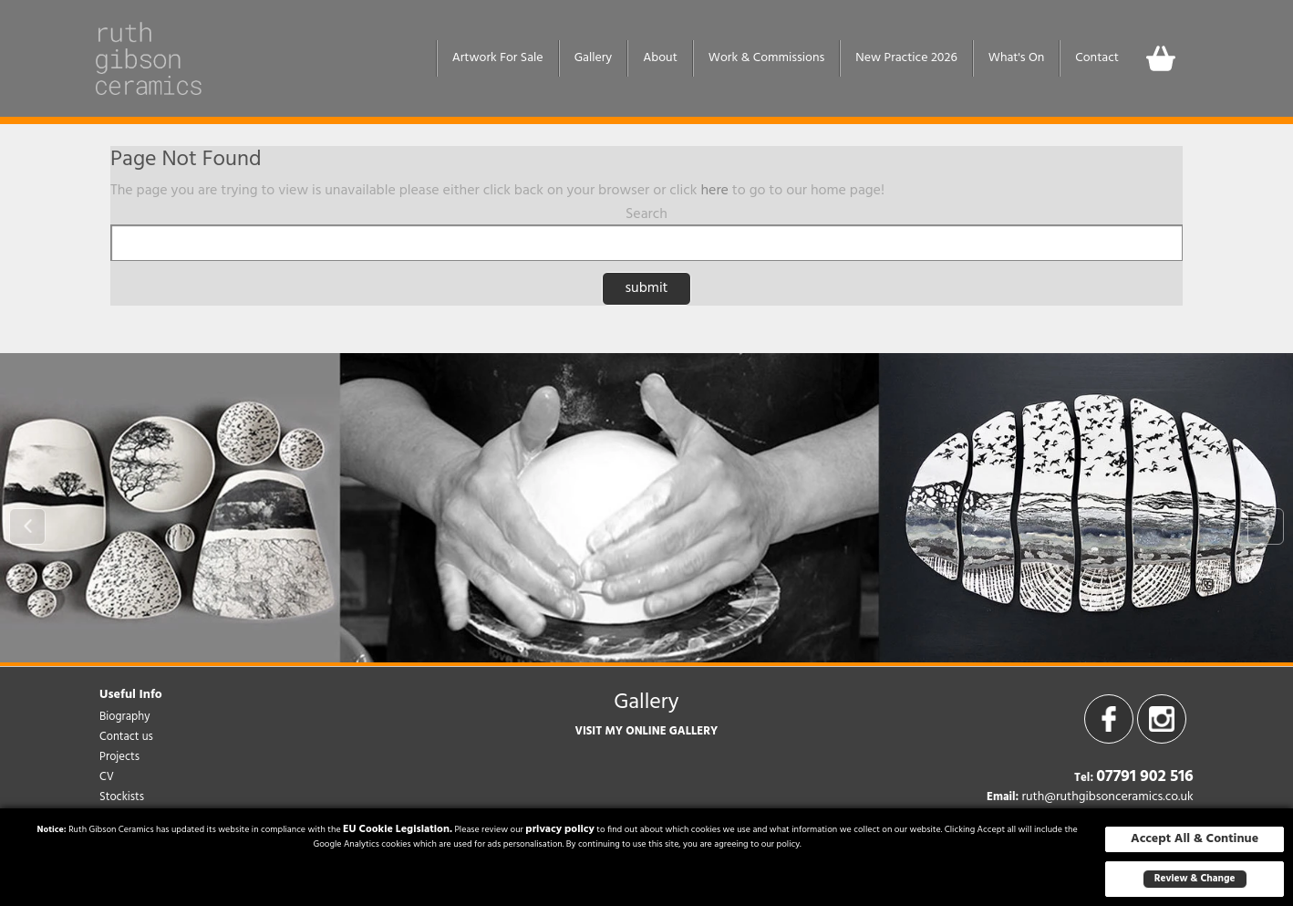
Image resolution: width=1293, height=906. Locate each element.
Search (646, 214)
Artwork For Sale (497, 57)
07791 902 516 (1145, 777)
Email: (1003, 797)
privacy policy (560, 829)
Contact (1097, 57)
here (714, 191)
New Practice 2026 (906, 57)
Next (1265, 526)
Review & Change (1195, 878)
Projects (119, 756)
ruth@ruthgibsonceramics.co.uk (1107, 796)
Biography (124, 716)
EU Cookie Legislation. (397, 829)
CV (106, 776)
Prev (27, 526)
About (660, 57)
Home (413, 58)
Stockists (121, 797)
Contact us (126, 736)
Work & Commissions (766, 57)
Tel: (1083, 778)
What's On (1016, 57)
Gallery (593, 57)
